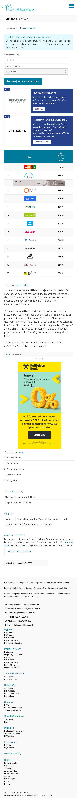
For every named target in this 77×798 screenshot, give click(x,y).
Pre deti (7, 722)
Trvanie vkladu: (12, 66)
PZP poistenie (9, 736)
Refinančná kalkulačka (13, 643)
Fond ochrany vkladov (27, 519)
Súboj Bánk (12, 480)
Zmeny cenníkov (10, 771)
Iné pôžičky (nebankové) (13, 655)
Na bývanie (8, 633)
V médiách (8, 768)
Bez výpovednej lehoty (13, 708)
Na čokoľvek (9, 635)
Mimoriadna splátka (11, 668)
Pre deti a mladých (11, 694)
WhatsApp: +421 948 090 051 (19, 621)
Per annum (10, 519)
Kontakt (7, 784)
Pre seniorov (9, 696)
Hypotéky (9, 629)
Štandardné (11, 28)
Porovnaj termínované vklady (23, 81)
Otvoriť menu (71, 5)
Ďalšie (7, 760)
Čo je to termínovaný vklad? (18, 502)
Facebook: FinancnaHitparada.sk (20, 625)
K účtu (6, 705)
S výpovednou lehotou (13, 710)
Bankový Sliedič (14, 457)
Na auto (7, 657)
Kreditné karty (9, 665)
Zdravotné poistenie (12, 734)
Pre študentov (9, 660)
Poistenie (9, 728)
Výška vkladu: (11, 55)
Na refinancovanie (11, 640)
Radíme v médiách (15, 469)
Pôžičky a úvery (12, 649)
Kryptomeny (9, 748)
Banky (6, 781)
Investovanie (10, 742)
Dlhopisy (7, 745)
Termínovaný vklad (13, 524)
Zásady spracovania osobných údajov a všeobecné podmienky (28, 795)
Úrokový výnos (46, 524)
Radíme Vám (12, 463)
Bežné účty (10, 685)
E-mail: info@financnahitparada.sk (21, 613)
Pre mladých (9, 638)
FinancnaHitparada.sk (19, 551)
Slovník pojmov (14, 474)
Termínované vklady (14, 673)
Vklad (41, 519)
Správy (7, 776)
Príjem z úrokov (31, 524)
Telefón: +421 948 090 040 (18, 617)
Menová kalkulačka (11, 774)
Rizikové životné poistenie (14, 731)
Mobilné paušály (12, 753)
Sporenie (9, 702)
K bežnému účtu (27, 28)
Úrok (65, 519)
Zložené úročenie (53, 519)
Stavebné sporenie (14, 716)
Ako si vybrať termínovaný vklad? (20, 497)
